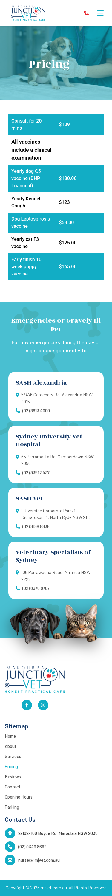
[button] (100, 13)
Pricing (11, 766)
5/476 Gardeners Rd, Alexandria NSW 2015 (57, 398)
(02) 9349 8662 (32, 846)
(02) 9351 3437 (36, 472)
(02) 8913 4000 (36, 410)
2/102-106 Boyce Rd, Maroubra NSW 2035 (58, 833)
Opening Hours (19, 796)
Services (13, 756)
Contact (13, 786)
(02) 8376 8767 (36, 588)
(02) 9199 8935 (36, 526)
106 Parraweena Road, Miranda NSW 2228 (55, 576)
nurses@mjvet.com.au (39, 860)
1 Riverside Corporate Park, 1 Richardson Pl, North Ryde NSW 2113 (56, 514)
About (10, 746)
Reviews (13, 776)
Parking (12, 807)
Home (10, 736)
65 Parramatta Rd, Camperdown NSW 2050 (57, 460)
